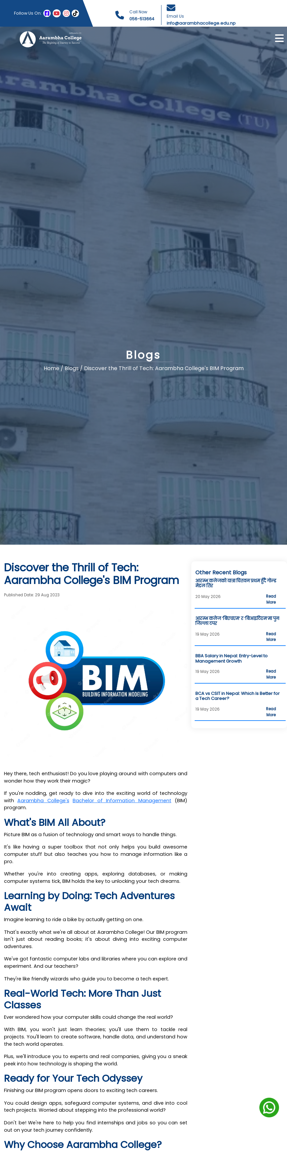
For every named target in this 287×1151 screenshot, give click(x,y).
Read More (271, 599)
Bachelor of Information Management (122, 800)
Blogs (72, 368)
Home (51, 368)
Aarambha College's (43, 800)
